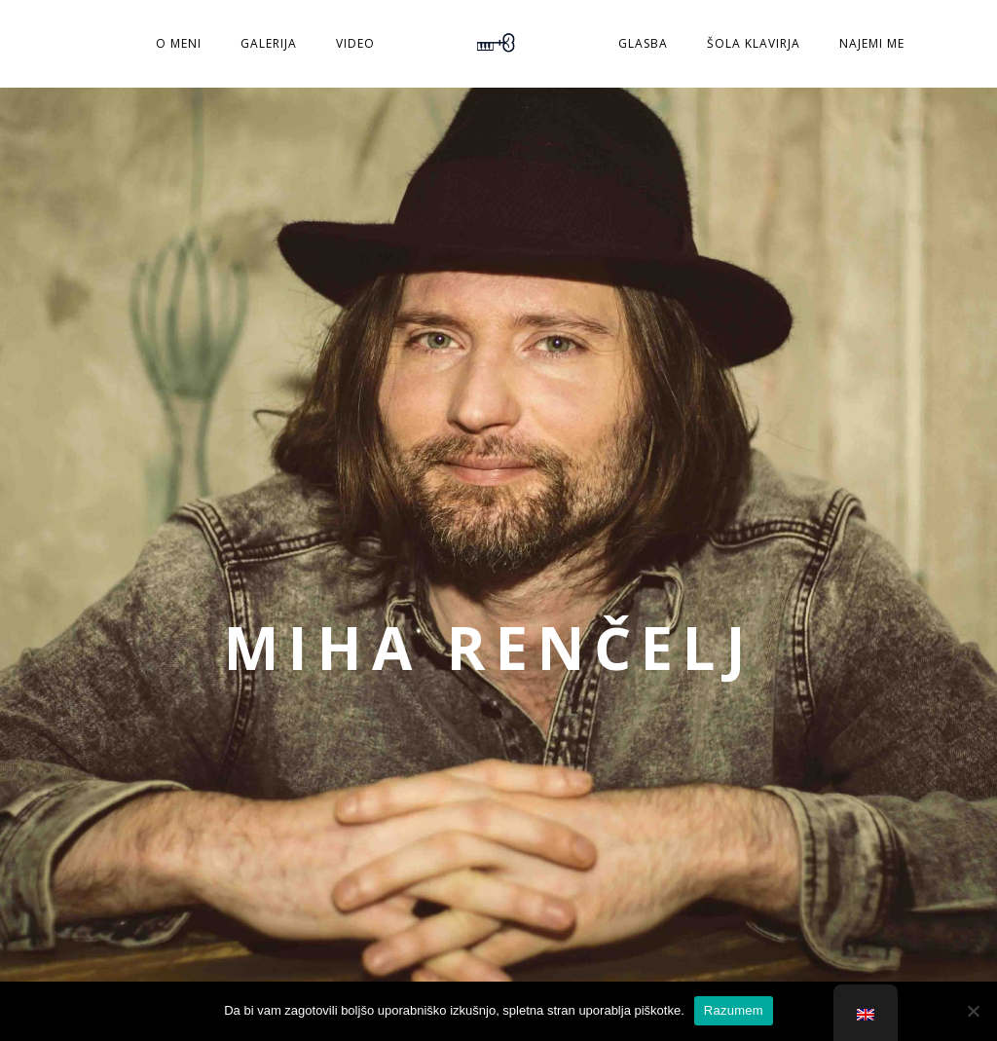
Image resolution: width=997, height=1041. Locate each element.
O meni (179, 43)
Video (355, 43)
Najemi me (872, 43)
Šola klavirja (753, 43)
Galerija (268, 43)
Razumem (733, 1010)
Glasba (643, 43)
